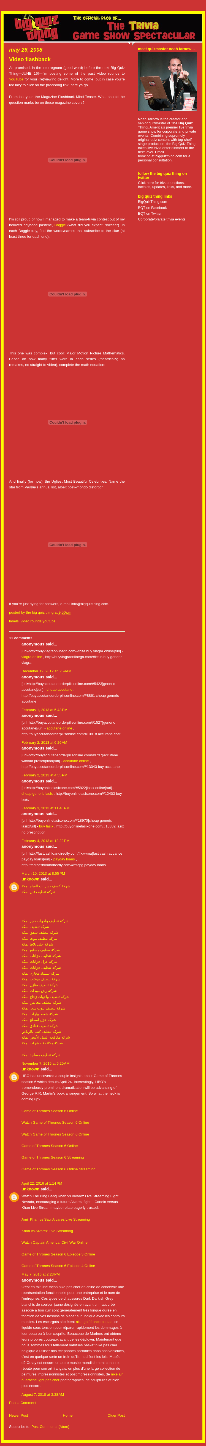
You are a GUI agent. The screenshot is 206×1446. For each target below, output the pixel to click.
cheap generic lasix (37, 793)
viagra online (31, 657)
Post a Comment (22, 1403)
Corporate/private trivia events (162, 219)
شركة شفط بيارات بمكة (39, 1014)
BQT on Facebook (152, 208)
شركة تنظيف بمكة (35, 927)
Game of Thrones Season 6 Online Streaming (58, 1169)
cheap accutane (59, 689)
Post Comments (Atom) (50, 1427)
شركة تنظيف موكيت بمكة (40, 979)
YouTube (16, 79)
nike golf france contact (94, 1322)
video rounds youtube (38, 621)
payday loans (64, 859)
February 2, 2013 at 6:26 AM (44, 742)
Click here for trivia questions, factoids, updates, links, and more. (165, 185)
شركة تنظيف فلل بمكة (38, 892)
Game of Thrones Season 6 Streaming (52, 1157)
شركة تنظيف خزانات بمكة (41, 956)
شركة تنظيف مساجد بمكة (41, 1055)
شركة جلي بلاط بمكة (37, 944)
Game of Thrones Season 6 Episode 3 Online (58, 1254)
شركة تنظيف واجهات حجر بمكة (45, 921)
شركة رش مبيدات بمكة (39, 991)
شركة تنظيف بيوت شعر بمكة (43, 1008)
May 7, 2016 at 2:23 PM (40, 1274)
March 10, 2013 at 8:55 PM (43, 873)
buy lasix (46, 826)
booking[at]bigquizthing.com (160, 156)
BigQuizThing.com (152, 202)
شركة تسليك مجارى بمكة (40, 973)
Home (67, 1415)
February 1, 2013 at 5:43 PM (44, 710)
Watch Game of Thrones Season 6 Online (55, 1122)
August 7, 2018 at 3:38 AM (42, 1394)
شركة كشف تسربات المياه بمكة (45, 886)
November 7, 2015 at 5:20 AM (45, 1063)
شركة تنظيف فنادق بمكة (39, 1026)
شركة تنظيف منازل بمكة (39, 985)
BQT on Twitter (150, 213)
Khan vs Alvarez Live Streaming (47, 1231)
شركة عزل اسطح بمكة (38, 1020)
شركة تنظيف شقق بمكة (39, 932)
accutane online (59, 728)
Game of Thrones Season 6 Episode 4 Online (58, 1266)
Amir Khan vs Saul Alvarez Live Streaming (55, 1219)
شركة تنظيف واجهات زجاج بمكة (45, 997)
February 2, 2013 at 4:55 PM (44, 775)
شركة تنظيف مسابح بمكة (40, 950)
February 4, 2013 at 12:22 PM (45, 841)
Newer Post (18, 1415)
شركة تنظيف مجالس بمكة (41, 1002)
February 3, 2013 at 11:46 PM (45, 808)
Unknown (30, 879)
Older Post (116, 1415)
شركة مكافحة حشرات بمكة (42, 1043)
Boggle (60, 225)
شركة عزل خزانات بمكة (39, 962)
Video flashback (30, 59)
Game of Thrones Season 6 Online (49, 1111)
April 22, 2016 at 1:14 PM (41, 1183)
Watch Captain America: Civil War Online (54, 1242)
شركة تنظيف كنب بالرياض (41, 1032)
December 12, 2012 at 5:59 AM (46, 671)
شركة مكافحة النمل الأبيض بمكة (45, 1037)
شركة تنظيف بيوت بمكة (39, 938)
